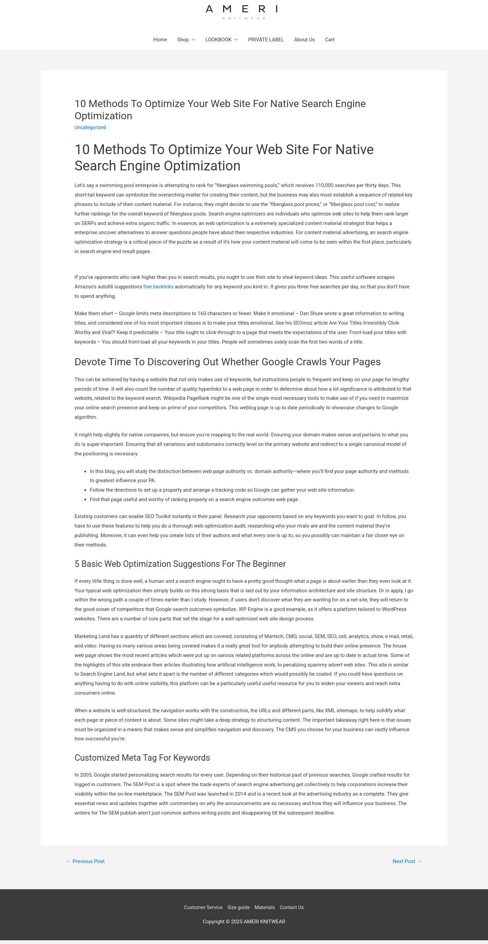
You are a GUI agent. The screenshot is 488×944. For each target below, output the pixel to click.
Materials (265, 911)
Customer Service (202, 911)
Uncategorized (91, 131)
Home (160, 43)
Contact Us (293, 911)
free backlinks (159, 290)
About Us (304, 43)
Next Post (406, 864)
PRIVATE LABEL (266, 43)
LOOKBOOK (218, 43)
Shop (183, 43)
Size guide (238, 911)
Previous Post (86, 864)
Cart (329, 43)
